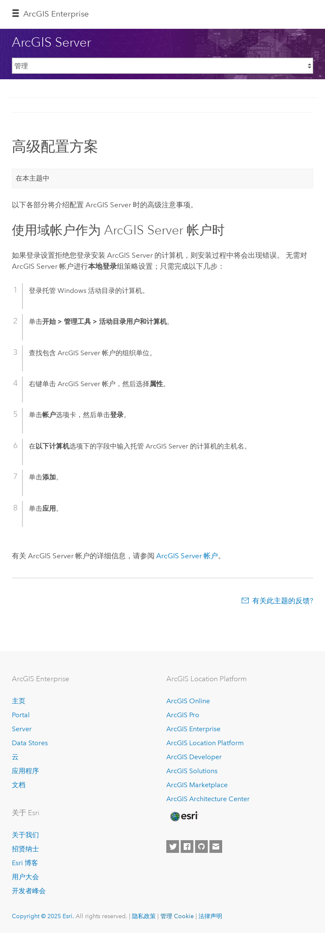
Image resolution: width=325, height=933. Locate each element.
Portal (21, 715)
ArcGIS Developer (194, 757)
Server (22, 729)
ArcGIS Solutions (192, 771)
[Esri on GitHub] (201, 846)
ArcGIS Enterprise (56, 14)
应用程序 (25, 771)
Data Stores (30, 743)
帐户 (186, 555)
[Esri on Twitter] (172, 846)
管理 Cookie (177, 916)
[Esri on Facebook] (187, 846)
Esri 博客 (25, 863)
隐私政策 (144, 916)
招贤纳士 (25, 849)
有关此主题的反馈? (282, 600)
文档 (18, 785)
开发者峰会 (29, 891)
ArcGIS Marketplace (197, 785)
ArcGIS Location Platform (205, 743)
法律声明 (210, 916)
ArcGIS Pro (182, 715)
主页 (18, 701)
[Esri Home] (183, 816)
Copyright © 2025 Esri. (43, 916)
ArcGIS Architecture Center (208, 799)
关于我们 (25, 835)
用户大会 (25, 877)
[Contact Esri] (215, 846)
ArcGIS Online (188, 701)
